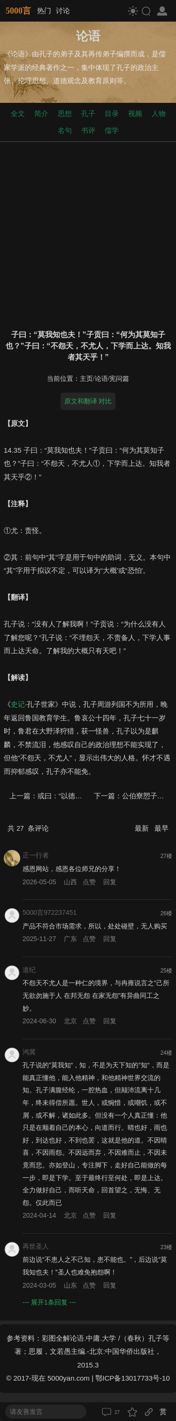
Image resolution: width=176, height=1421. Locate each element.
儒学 (112, 130)
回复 (109, 882)
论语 (101, 378)
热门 (44, 11)
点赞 (89, 882)
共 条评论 (28, 828)
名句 (65, 130)
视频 (135, 113)
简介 (41, 113)
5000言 (18, 10)
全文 (18, 113)
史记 (18, 704)
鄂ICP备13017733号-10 (132, 1378)
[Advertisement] (88, 234)
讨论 (63, 11)
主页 (86, 378)
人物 (159, 113)
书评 (88, 130)
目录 (112, 113)
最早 (161, 828)
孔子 (88, 113)
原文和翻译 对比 (88, 401)
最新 (143, 828)
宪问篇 (119, 378)
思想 (65, 113)
